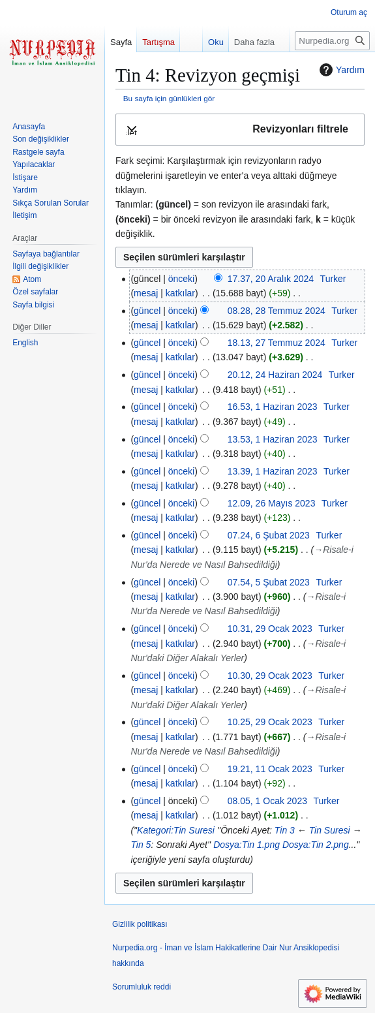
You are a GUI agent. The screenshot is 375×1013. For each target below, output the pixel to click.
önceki (181, 278)
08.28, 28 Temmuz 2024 (276, 310)
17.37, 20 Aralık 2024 (271, 278)
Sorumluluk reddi (141, 986)
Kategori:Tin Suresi (176, 830)
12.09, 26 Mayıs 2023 (272, 503)
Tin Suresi (329, 830)
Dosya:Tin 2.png (315, 844)
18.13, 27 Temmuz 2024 (276, 342)
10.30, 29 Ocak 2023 (270, 675)
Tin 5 (140, 844)
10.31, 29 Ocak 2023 (270, 628)
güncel (147, 310)
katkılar (180, 293)
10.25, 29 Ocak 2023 (270, 722)
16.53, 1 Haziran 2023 (273, 406)
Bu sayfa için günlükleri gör (169, 98)
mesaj (146, 293)
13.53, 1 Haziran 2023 (273, 439)
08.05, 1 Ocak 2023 (267, 801)
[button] (240, 129)
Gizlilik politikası (140, 924)
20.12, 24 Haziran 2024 (275, 374)
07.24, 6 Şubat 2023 (269, 535)
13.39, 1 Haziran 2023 (273, 471)
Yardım (340, 69)
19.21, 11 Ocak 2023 (270, 769)
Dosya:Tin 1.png (246, 844)
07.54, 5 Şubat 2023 (269, 582)
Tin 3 (285, 830)
